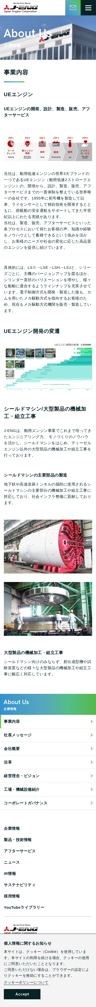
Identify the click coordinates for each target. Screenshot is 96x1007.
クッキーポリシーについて (26, 982)
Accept (22, 994)
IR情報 (10, 873)
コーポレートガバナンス (26, 803)
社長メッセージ (18, 735)
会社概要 (12, 748)
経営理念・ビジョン (22, 776)
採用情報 (12, 896)
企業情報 (12, 828)
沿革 (8, 762)
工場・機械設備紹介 (22, 789)
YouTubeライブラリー (24, 907)
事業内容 (12, 721)
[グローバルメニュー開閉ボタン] (88, 7)
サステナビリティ (20, 885)
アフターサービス (20, 851)
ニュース (12, 862)
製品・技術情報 (18, 839)
